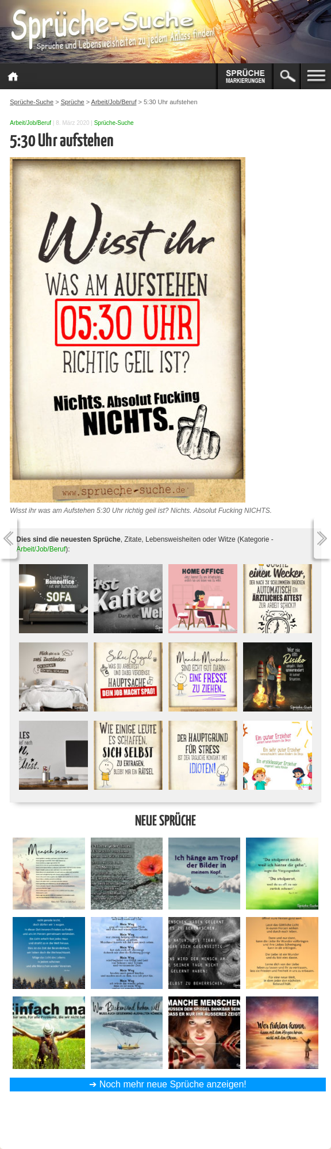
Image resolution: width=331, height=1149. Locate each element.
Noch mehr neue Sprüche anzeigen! (173, 1084)
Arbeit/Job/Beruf (30, 123)
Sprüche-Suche (114, 123)
